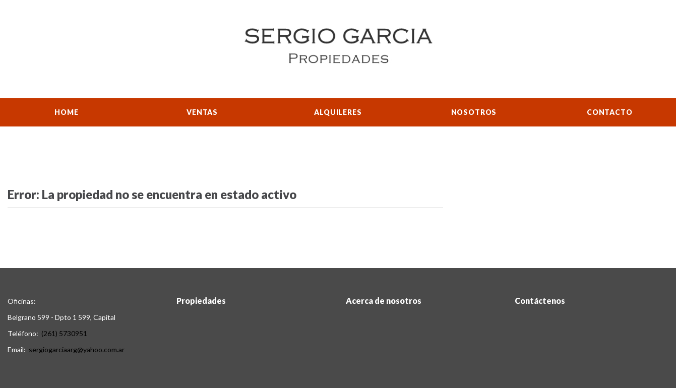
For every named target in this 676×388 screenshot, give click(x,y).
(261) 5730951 (64, 333)
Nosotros (474, 112)
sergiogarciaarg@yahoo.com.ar (77, 349)
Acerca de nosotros (383, 300)
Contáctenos (540, 300)
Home (66, 112)
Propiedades (201, 300)
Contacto (610, 112)
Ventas (202, 112)
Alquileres (337, 112)
